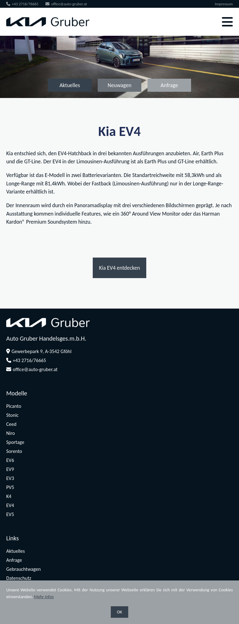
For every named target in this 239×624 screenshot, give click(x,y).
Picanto (13, 406)
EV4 (10, 505)
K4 (8, 496)
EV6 (10, 460)
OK (119, 612)
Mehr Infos (44, 596)
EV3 (10, 478)
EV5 (10, 514)
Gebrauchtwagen (23, 569)
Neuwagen (119, 85)
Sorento (14, 451)
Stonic (12, 415)
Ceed (11, 424)
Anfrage (169, 85)
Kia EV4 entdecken (119, 267)
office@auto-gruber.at (66, 4)
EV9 (10, 469)
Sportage (15, 442)
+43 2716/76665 (22, 4)
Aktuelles (69, 85)
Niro (10, 433)
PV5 (10, 487)
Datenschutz (18, 578)
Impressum (224, 4)
